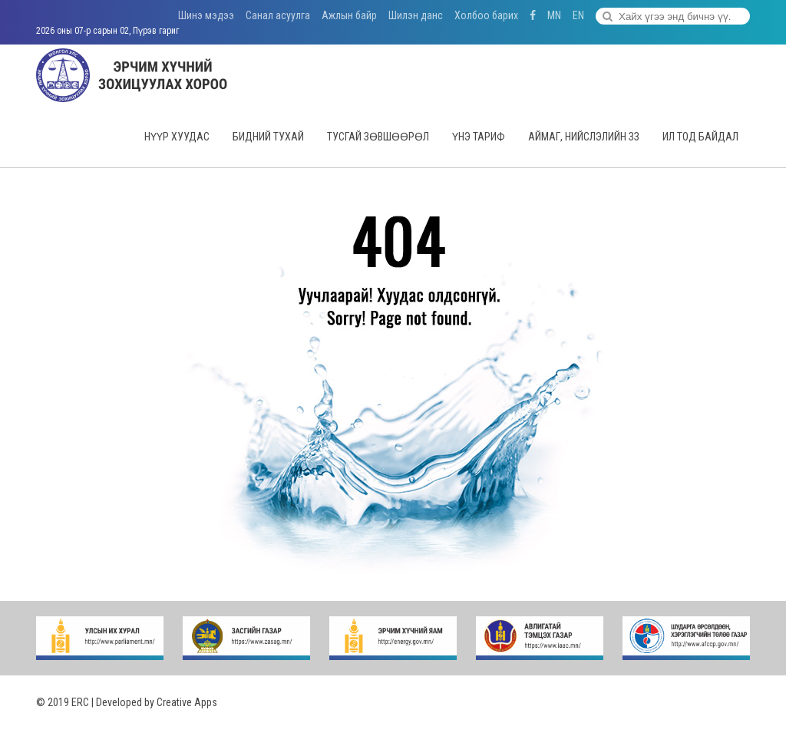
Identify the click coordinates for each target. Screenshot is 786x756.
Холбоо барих (486, 15)
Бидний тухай (268, 136)
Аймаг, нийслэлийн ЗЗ (583, 136)
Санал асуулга (278, 15)
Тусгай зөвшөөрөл (378, 136)
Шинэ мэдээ (206, 15)
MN (554, 15)
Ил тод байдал (700, 136)
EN (578, 15)
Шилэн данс (415, 15)
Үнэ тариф (478, 136)
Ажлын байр (349, 15)
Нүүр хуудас (177, 136)
